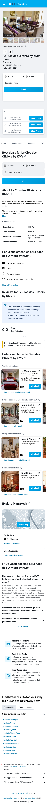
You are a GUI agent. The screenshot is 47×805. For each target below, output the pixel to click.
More (4, 216)
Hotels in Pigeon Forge (11, 733)
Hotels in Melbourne (10, 726)
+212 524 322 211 (11, 68)
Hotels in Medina (9, 737)
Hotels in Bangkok (10, 754)
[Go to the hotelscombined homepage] (18, 4)
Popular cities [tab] (9, 707)
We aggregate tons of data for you (25, 777)
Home (13, 793)
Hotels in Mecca (9, 723)
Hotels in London (9, 747)
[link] (17, 392)
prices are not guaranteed (18, 766)
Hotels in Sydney (9, 730)
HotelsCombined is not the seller (25, 773)
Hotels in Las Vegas (10, 719)
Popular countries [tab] (25, 707)
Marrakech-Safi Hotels (10, 798)
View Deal (35, 386)
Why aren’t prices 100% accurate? (25, 782)
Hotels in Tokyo (9, 750)
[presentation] (25, 46)
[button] (4, 3)
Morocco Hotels (23, 793)
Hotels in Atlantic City (11, 743)
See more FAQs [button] (23, 627)
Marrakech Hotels (31, 798)
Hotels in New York (10, 740)
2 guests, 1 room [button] (11, 83)
